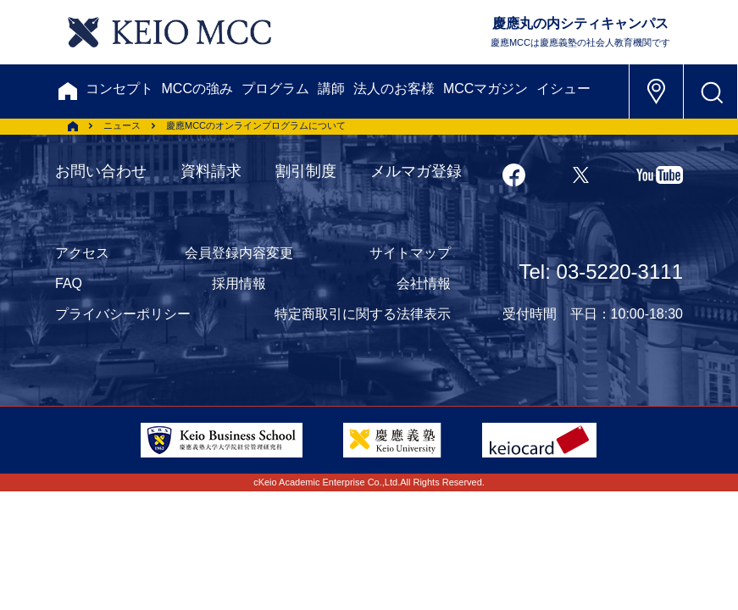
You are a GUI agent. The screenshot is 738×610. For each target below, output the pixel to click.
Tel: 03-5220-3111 (601, 271)
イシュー (563, 88)
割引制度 (305, 171)
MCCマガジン (485, 88)
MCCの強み (197, 88)
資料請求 (210, 171)
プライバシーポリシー (123, 314)
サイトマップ (410, 253)
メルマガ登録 (416, 171)
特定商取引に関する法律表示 (363, 314)
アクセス (82, 253)
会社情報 (424, 283)
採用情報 (239, 283)
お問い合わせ (101, 171)
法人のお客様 (394, 88)
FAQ (68, 283)
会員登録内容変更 (239, 253)
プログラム (275, 88)
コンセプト (119, 88)
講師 (331, 88)
